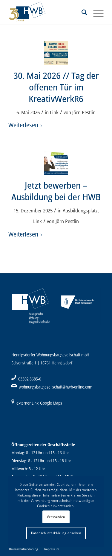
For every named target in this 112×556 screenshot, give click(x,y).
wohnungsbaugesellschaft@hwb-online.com (55, 387)
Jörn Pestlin (84, 112)
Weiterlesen (26, 125)
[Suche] (81, 12)
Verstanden (56, 516)
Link (54, 112)
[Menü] (95, 12)
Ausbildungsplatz (80, 210)
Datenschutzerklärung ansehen (56, 532)
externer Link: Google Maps (39, 403)
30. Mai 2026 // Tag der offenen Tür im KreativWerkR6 (56, 87)
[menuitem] (81, 12)
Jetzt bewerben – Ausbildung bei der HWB (56, 191)
